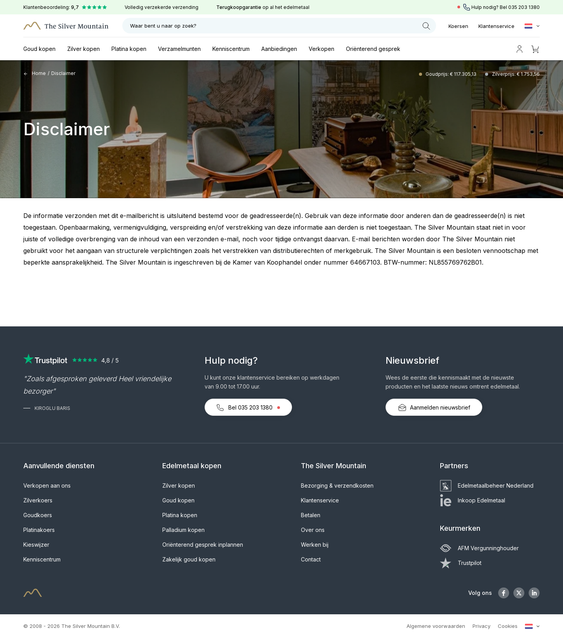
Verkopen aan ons (47, 485)
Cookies (508, 626)
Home (34, 73)
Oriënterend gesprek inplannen (202, 544)
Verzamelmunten (179, 48)
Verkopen (321, 48)
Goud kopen (39, 48)
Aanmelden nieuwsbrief (434, 407)
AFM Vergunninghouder (479, 548)
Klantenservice (496, 26)
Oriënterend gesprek (373, 48)
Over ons (313, 529)
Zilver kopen (83, 48)
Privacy (481, 626)
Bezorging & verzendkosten (337, 485)
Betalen (310, 515)
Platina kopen (128, 48)
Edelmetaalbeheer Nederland (486, 485)
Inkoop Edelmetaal (472, 500)
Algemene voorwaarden (436, 626)
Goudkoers (37, 515)
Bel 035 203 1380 (248, 407)
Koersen (458, 26)
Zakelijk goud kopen (188, 559)
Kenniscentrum (231, 48)
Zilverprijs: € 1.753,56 (516, 74)
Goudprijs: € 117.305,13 (452, 74)
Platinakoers (39, 529)
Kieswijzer (36, 544)
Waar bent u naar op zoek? (280, 26)
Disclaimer (63, 73)
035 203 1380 (524, 7)
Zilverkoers (37, 500)
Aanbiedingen (279, 48)
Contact (311, 559)
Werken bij (314, 544)
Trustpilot (460, 563)
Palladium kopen (183, 529)
